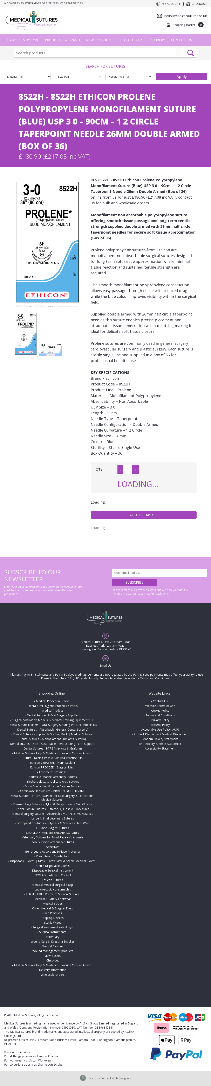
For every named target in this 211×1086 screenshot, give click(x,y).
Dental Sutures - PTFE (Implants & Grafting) (52, 748)
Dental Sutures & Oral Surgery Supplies (53, 715)
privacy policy (144, 590)
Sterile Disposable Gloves (53, 866)
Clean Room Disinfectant (52, 856)
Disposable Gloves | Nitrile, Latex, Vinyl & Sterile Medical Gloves (53, 861)
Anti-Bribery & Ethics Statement (160, 744)
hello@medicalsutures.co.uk (185, 16)
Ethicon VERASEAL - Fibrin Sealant (52, 763)
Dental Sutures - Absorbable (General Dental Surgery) (52, 729)
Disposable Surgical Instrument (52, 870)
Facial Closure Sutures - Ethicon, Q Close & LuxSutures (52, 809)
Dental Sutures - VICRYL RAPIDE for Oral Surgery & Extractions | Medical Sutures (52, 797)
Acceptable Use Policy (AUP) (160, 729)
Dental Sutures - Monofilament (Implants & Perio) (52, 739)
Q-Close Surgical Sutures (52, 828)
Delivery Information (52, 970)
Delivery (157, 40)
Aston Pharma (48, 1056)
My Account (171, 4)
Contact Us (181, 40)
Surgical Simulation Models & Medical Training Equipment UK (52, 720)
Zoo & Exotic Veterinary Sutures (52, 842)
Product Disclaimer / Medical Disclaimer (160, 734)
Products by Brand (62, 40)
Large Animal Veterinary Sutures (52, 818)
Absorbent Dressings (53, 772)
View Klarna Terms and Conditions (146, 678)
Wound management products (52, 951)
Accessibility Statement (160, 748)
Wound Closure (52, 946)
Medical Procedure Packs (52, 701)
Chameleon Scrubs (50, 1064)
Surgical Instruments (52, 932)
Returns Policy (160, 725)
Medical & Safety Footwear (52, 899)
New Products (99, 40)
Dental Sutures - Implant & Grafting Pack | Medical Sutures (52, 734)
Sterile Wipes (52, 922)
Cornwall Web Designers (116, 1078)
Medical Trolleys (52, 710)
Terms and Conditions (160, 715)
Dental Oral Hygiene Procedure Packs (53, 706)
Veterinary (52, 937)
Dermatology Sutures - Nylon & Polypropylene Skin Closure (52, 804)
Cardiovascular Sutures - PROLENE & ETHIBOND (53, 791)
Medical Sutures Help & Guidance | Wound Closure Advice (52, 753)
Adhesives (52, 847)
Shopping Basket (188, 24)
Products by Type (23, 40)
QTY (99, 469)
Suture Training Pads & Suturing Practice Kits (53, 758)
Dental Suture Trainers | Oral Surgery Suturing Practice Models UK (52, 725)
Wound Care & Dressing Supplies (53, 941)
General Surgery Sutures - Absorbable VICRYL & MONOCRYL (52, 814)
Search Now (190, 53)
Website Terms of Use (160, 706)
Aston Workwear (40, 1060)
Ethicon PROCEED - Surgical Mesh (52, 767)
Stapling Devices (53, 918)
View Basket (53, 956)
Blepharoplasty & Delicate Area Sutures (52, 781)
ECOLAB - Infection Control (52, 875)
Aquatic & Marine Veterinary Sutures (53, 777)
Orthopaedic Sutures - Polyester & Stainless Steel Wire (52, 823)
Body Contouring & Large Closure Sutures (53, 786)
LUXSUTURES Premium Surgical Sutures (52, 894)
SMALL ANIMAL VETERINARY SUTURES (52, 833)
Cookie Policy (160, 710)
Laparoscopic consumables (52, 889)
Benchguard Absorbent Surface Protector (52, 851)
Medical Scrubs (53, 904)
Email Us (105, 665)
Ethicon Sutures (52, 880)
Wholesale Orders (52, 975)
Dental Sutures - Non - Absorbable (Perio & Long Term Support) (53, 744)
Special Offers (131, 40)
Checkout (199, 4)
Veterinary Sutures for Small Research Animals (52, 837)
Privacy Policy (160, 720)
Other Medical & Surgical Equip (52, 908)
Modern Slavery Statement (160, 739)
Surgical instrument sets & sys (53, 927)
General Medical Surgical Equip (52, 885)
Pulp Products (52, 913)
